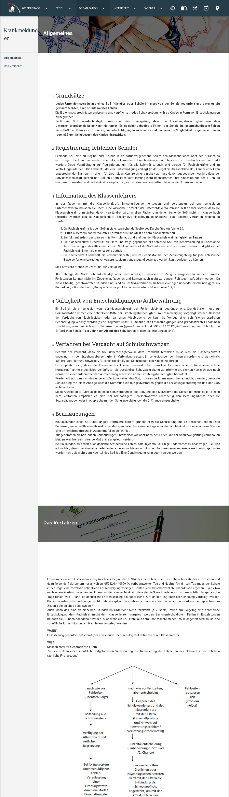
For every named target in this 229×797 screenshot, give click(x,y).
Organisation (148, 25)
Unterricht (181, 25)
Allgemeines (12, 58)
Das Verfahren (13, 66)
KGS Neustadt (91, 25)
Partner (210, 25)
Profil (120, 25)
